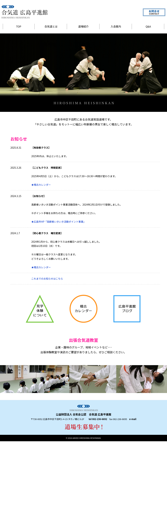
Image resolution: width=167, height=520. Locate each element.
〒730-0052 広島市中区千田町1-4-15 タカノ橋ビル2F (57, 419)
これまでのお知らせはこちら (47, 278)
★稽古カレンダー (41, 184)
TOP (18, 26)
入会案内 (116, 26)
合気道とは (51, 26)
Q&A (148, 26)
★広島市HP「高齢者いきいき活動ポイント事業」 (58, 221)
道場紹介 (83, 26)
